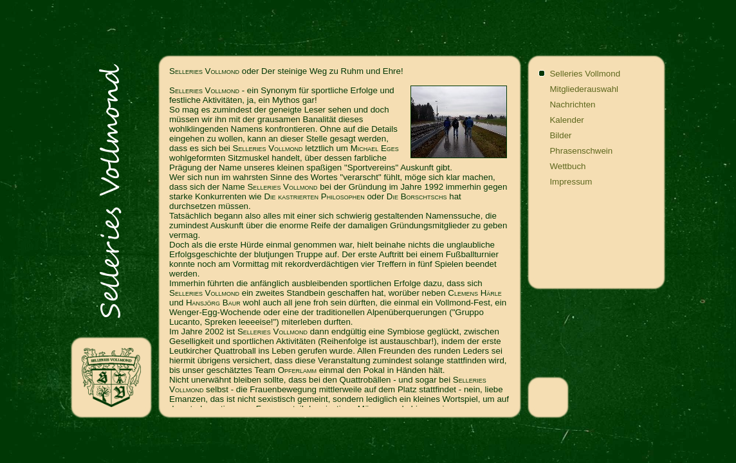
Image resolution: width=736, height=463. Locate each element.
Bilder (560, 135)
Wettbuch (567, 166)
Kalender (566, 120)
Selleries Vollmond (584, 73)
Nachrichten (572, 104)
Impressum (570, 181)
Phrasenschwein (580, 151)
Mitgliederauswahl (583, 89)
